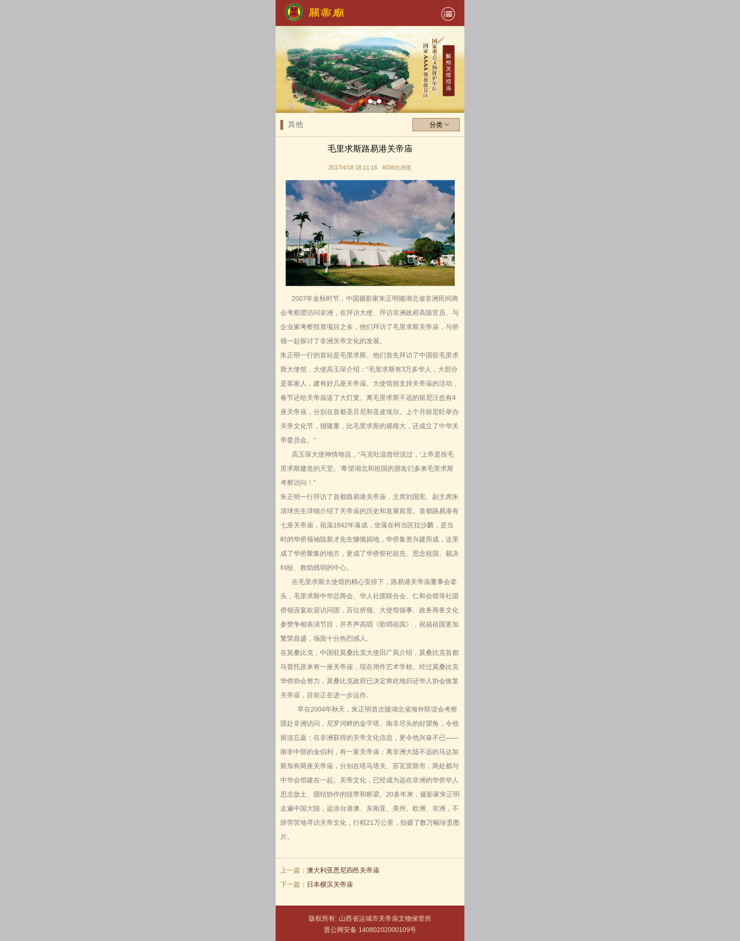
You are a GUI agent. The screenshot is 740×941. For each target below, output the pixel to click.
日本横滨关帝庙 (330, 884)
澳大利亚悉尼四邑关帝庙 (343, 870)
